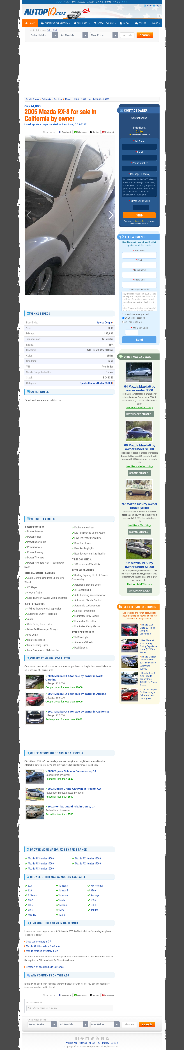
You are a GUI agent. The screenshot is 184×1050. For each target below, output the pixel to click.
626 (30, 890)
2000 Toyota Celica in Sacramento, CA (72, 770)
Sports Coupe (104, 322)
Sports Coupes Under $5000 (96, 383)
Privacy (105, 1043)
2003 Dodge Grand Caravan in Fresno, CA (74, 788)
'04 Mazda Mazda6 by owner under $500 (139, 388)
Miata (62, 900)
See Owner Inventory (141, 134)
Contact (114, 1043)
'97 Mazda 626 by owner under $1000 (139, 504)
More (155, 23)
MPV (61, 910)
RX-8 (93, 905)
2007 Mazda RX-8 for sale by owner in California (78, 711)
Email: (139, 152)
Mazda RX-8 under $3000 (41, 858)
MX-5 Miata (97, 885)
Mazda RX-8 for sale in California (43, 946)
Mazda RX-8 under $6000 (88, 858)
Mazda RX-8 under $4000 (41, 863)
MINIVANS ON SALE (138, 588)
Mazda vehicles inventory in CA (42, 951)
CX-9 (30, 910)
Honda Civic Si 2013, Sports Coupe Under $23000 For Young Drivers (148, 675)
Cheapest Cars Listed (54, 23)
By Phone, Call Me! (132, 322)
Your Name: (139, 250)
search (145, 35)
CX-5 (30, 900)
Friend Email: (139, 280)
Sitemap (83, 1043)
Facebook (66, 132)
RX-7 (93, 900)
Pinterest (109, 132)
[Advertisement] (92, 70)
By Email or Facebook (133, 318)
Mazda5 (63, 890)
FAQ (98, 1043)
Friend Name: (139, 270)
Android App (71, 1043)
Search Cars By (104, 23)
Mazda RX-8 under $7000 (88, 863)
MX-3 (62, 914)
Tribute (94, 910)
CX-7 (30, 905)
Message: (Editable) (139, 174)
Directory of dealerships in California (45, 967)
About (92, 1043)
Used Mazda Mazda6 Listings (139, 407)
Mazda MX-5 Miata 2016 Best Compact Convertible (147, 627)
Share (149, 5)
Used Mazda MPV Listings (139, 581)
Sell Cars (80, 23)
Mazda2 (32, 914)
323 (30, 885)
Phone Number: (139, 163)
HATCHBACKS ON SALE (138, 413)
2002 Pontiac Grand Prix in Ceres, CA (71, 806)
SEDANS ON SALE (139, 472)
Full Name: (139, 141)
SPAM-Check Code (139, 201)
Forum (140, 23)
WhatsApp (82, 132)
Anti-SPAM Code (139, 328)
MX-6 (93, 890)
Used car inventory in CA (38, 941)
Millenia (63, 905)
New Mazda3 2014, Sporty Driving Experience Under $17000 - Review (148, 643)
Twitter (94, 132)
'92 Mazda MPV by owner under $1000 (139, 562)
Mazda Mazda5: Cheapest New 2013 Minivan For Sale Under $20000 (148, 659)
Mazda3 (63, 885)
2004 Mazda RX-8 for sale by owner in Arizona (77, 693)
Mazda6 (63, 895)
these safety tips (142, 221)
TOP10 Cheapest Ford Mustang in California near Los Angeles (148, 691)
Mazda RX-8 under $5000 (41, 868)
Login (158, 5)
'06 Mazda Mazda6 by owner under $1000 (139, 446)
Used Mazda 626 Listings (139, 523)
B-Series (32, 895)
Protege (95, 895)
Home (29, 23)
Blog (124, 23)
